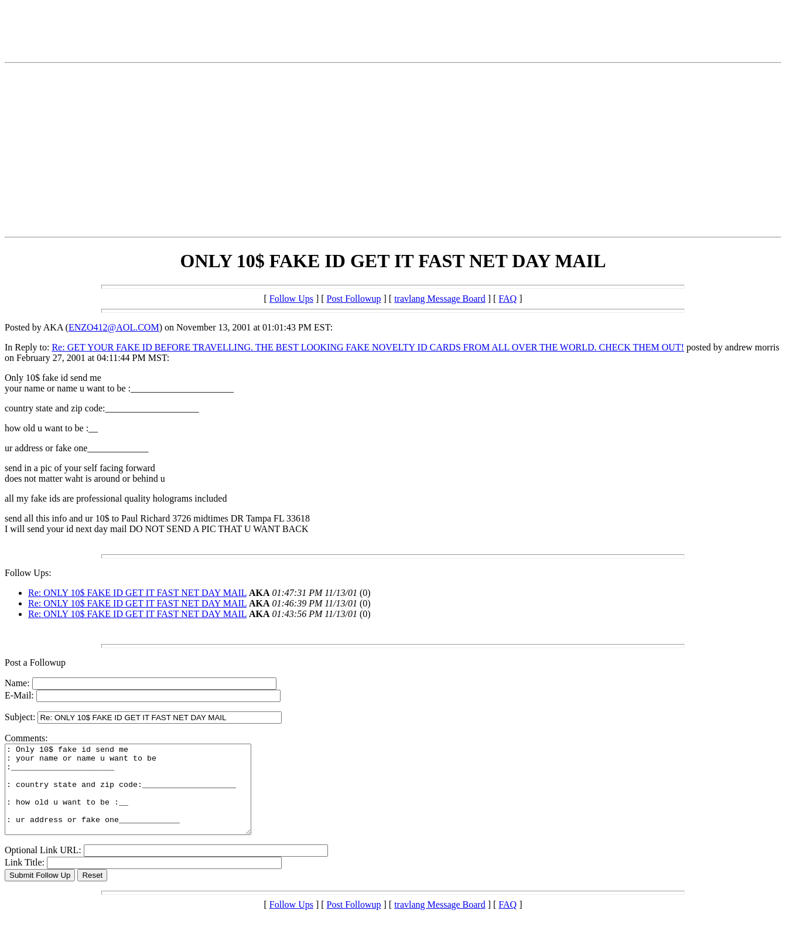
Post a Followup (35, 662)
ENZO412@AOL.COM (114, 327)
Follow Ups (291, 299)
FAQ (507, 299)
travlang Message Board (440, 299)
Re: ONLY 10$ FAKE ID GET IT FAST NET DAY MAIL (137, 593)
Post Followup (354, 299)
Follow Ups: (28, 573)
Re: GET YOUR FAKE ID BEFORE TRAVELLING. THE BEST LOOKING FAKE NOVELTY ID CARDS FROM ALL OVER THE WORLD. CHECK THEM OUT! (368, 347)
